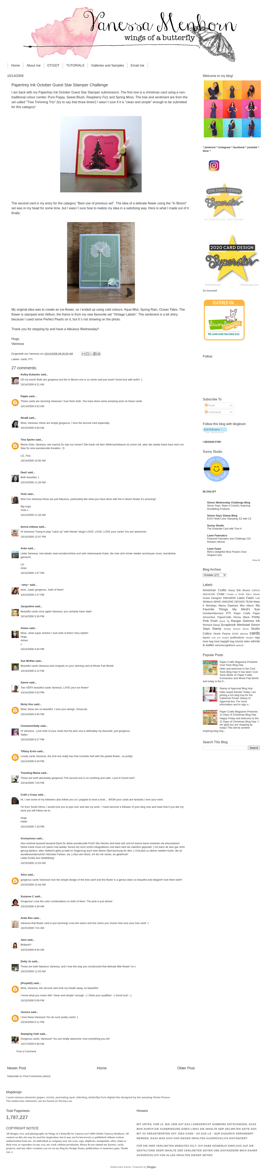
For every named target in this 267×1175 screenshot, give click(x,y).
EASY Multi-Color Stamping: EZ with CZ (229, 518)
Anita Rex (27, 918)
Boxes (246, 590)
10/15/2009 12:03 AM (33, 863)
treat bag (208, 641)
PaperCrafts (224, 617)
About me (34, 65)
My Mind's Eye (246, 609)
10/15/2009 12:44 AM (33, 884)
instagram (224, 147)
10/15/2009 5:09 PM (32, 1000)
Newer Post (16, 1068)
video (247, 641)
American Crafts (214, 590)
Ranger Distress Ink (245, 621)
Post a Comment (26, 1051)
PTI (31, 359)
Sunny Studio (215, 525)
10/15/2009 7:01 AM (32, 927)
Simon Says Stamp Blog (222, 515)
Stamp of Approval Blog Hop (236, 688)
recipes (249, 637)
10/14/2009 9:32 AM (32, 406)
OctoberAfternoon (213, 613)
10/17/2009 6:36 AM (32, 1043)
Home (15, 65)
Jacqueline (27, 606)
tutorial (239, 641)
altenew (244, 633)
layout (206, 637)
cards (24, 359)
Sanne (25, 682)
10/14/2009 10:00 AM (33, 460)
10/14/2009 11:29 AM (33, 482)
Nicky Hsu (27, 704)
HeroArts (229, 598)
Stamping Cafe (30, 1033)
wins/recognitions (225, 645)
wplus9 (239, 645)
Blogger (151, 1166)
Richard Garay (211, 624)
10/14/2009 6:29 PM (32, 761)
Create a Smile (235, 594)
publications (237, 637)
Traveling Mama (30, 772)
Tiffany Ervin (28, 751)
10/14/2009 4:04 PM (32, 649)
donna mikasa (29, 526)
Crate (221, 594)
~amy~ (25, 584)
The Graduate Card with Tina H (224, 528)
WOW (235, 633)
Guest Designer (212, 598)
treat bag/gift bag (224, 641)
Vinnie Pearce (222, 633)
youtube (252, 147)
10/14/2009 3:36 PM (32, 616)
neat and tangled (220, 638)
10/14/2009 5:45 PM (32, 714)
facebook (239, 147)
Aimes (25, 628)
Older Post (186, 1068)
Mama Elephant (228, 605)
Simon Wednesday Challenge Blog (228, 502)
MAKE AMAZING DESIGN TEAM (233, 601)
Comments (213, 412)
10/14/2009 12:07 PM (33, 536)
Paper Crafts (242, 613)
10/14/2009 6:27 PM (32, 739)
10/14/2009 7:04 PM (32, 782)
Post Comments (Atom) (37, 1076)
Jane (23, 939)
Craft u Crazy (29, 794)
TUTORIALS (75, 65)
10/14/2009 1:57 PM (32, 572)
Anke (24, 548)
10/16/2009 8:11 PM (32, 1022)
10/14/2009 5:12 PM (32, 670)
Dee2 (24, 472)
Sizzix (246, 629)
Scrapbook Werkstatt (235, 624)
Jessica (25, 1012)
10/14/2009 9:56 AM (32, 427)
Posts (210, 405)
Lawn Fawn (214, 548)
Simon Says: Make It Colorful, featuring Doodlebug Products (228, 507)
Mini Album (247, 605)
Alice (24, 874)
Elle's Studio (253, 594)
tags (257, 637)
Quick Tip (224, 621)
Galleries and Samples (107, 65)
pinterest (210, 147)
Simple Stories (232, 629)
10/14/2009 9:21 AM (32, 384)
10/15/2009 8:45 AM (32, 949)
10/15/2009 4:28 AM (32, 906)
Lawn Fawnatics (217, 535)
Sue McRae (28, 660)
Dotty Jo (26, 961)
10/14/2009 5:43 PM (32, 692)
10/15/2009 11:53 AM (33, 971)
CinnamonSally (30, 725)
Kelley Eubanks (30, 374)
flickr (206, 150)
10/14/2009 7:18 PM (32, 826)
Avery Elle (234, 590)
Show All (256, 560)
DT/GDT (53, 65)
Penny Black (242, 617)
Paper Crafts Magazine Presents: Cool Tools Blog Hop (239, 663)
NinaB (24, 417)
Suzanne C (27, 896)
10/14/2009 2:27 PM (32, 594)
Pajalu (24, 396)
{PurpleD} (27, 983)
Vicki (24, 493)
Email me (137, 65)
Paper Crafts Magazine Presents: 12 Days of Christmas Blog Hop (239, 713)
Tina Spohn (28, 439)
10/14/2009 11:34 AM (33, 514)
